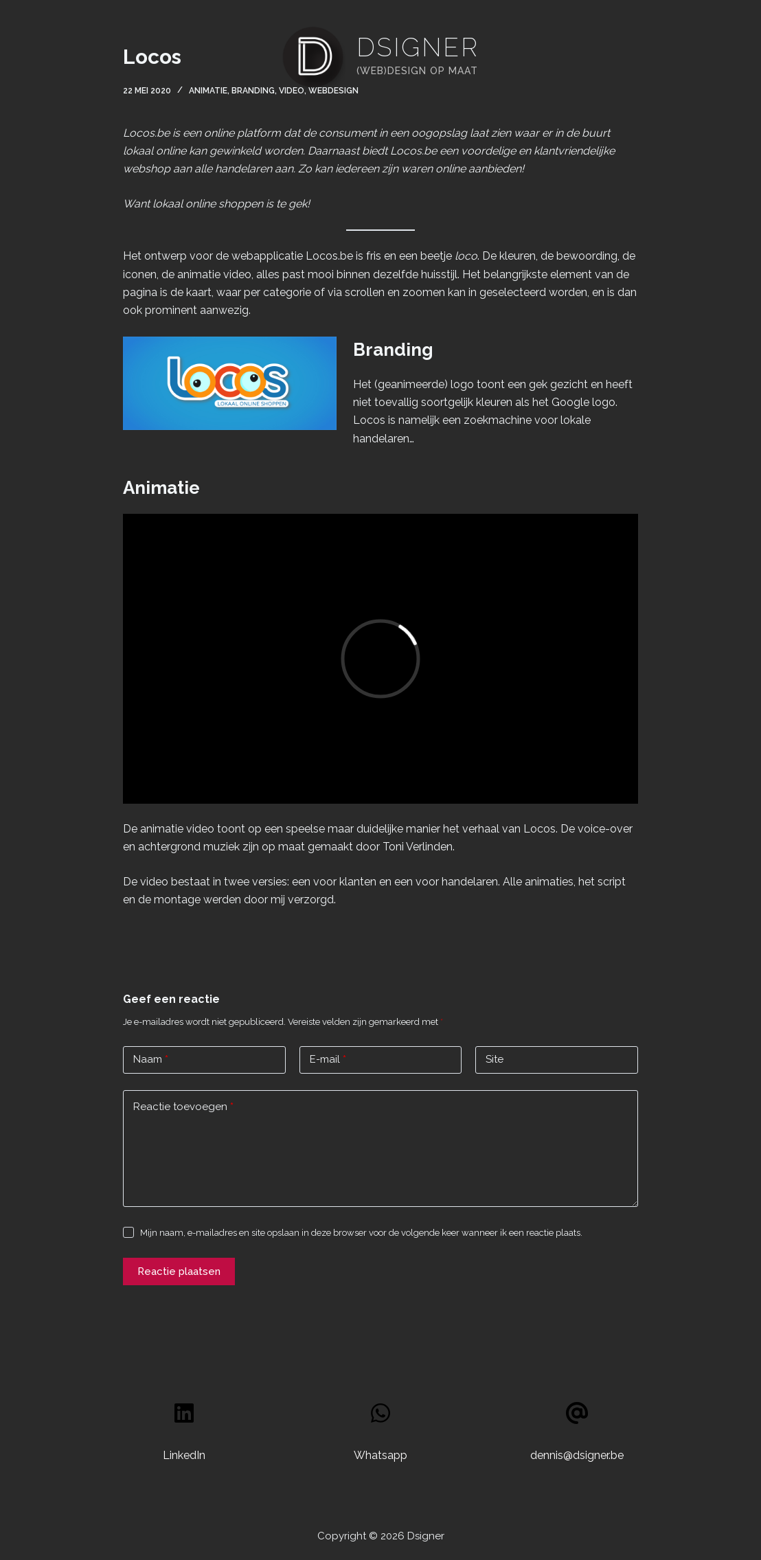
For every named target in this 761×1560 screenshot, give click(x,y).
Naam (150, 1059)
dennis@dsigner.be (577, 1455)
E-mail (328, 1059)
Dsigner (417, 47)
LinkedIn (184, 1455)
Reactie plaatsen (178, 1271)
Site (494, 1059)
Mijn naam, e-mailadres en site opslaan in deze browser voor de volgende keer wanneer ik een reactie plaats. (361, 1233)
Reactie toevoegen (183, 1107)
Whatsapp (380, 1455)
